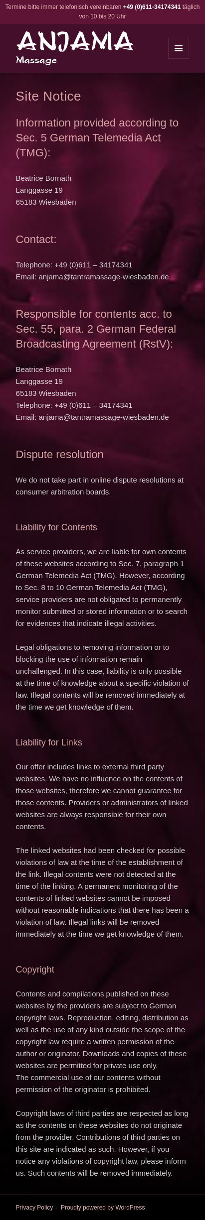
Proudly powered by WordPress (103, 1207)
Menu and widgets (179, 58)
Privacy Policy (34, 1207)
